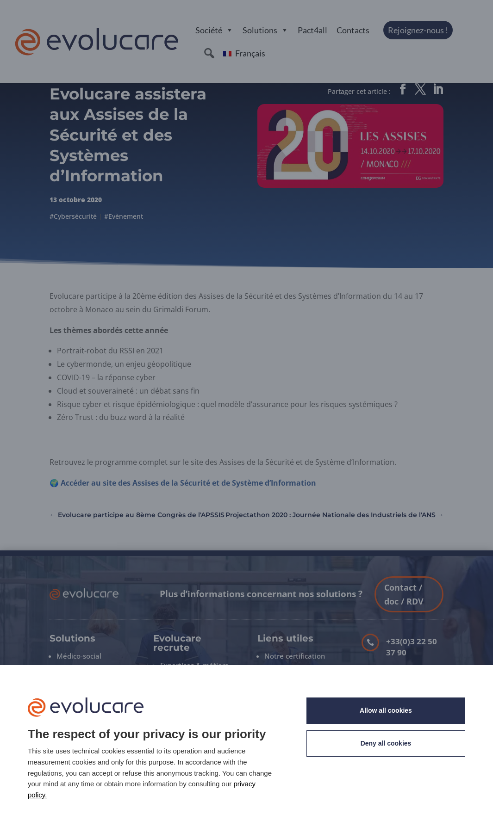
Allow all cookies (386, 710)
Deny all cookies (386, 743)
